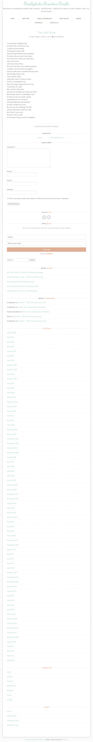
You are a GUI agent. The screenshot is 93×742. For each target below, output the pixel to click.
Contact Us (54, 23)
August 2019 (11, 503)
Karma (39, 137)
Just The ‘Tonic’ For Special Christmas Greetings (25, 272)
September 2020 (13, 452)
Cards (9, 672)
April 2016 (11, 609)
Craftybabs (35, 37)
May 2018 (10, 531)
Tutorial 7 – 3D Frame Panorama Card (32, 302)
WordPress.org (12, 725)
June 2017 (10, 559)
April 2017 (11, 568)
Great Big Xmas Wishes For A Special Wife (23, 286)
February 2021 (12, 429)
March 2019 (11, 512)
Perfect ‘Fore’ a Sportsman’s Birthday (32, 307)
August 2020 (11, 457)
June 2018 (10, 526)
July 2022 (10, 383)
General (10, 681)
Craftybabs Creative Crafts (46, 4)
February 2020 (12, 485)
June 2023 (10, 374)
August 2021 (11, 411)
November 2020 (13, 443)
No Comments (58, 37)
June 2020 (10, 466)
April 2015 (11, 660)
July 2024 (10, 355)
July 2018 (10, 522)
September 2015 (13, 637)
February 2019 (12, 517)
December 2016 (13, 577)
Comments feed (13, 720)
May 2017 (10, 563)
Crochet (10, 676)
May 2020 (10, 471)
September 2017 (13, 545)
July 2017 (10, 554)
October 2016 (12, 586)
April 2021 (11, 425)
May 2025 (10, 346)
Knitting (10, 690)
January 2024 (12, 365)
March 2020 (11, 480)
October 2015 (12, 632)
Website (10, 189)
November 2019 (13, 499)
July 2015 (10, 646)
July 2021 (10, 415)
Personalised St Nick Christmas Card (20, 281)
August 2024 (11, 351)
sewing (9, 699)
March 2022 (11, 397)
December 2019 (13, 494)
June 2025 (10, 342)
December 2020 (13, 439)
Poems (78, 18)
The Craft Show (46, 32)
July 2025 (10, 337)
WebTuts (65, 739)
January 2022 (12, 406)
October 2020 (12, 448)
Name (9, 171)
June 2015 (10, 651)
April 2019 (11, 508)
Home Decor (11, 686)
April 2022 (11, 392)
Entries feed (11, 716)
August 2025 (11, 332)
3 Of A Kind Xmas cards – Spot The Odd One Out (25, 277)
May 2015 (10, 655)
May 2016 (10, 605)
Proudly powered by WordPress (35, 739)
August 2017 (11, 549)
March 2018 (11, 535)
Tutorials (38, 23)
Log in (9, 711)
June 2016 (10, 600)
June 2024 (10, 360)
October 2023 (12, 369)
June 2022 (10, 388)
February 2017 (12, 572)
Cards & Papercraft (44, 18)
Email (9, 180)
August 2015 (11, 642)
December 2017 (13, 540)
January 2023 (12, 379)
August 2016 (11, 591)
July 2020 (10, 462)
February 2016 (12, 619)
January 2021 (12, 434)
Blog (13, 18)
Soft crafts (64, 18)
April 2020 (11, 475)
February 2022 (12, 402)
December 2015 (13, 628)
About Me (25, 18)
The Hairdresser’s (58, 137)
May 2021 (10, 420)
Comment (11, 147)
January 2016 (12, 623)
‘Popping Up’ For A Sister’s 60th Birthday (22, 291)
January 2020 (12, 489)
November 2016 (13, 582)
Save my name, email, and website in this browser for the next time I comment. (39, 198)
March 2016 (11, 614)
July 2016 (10, 595)
